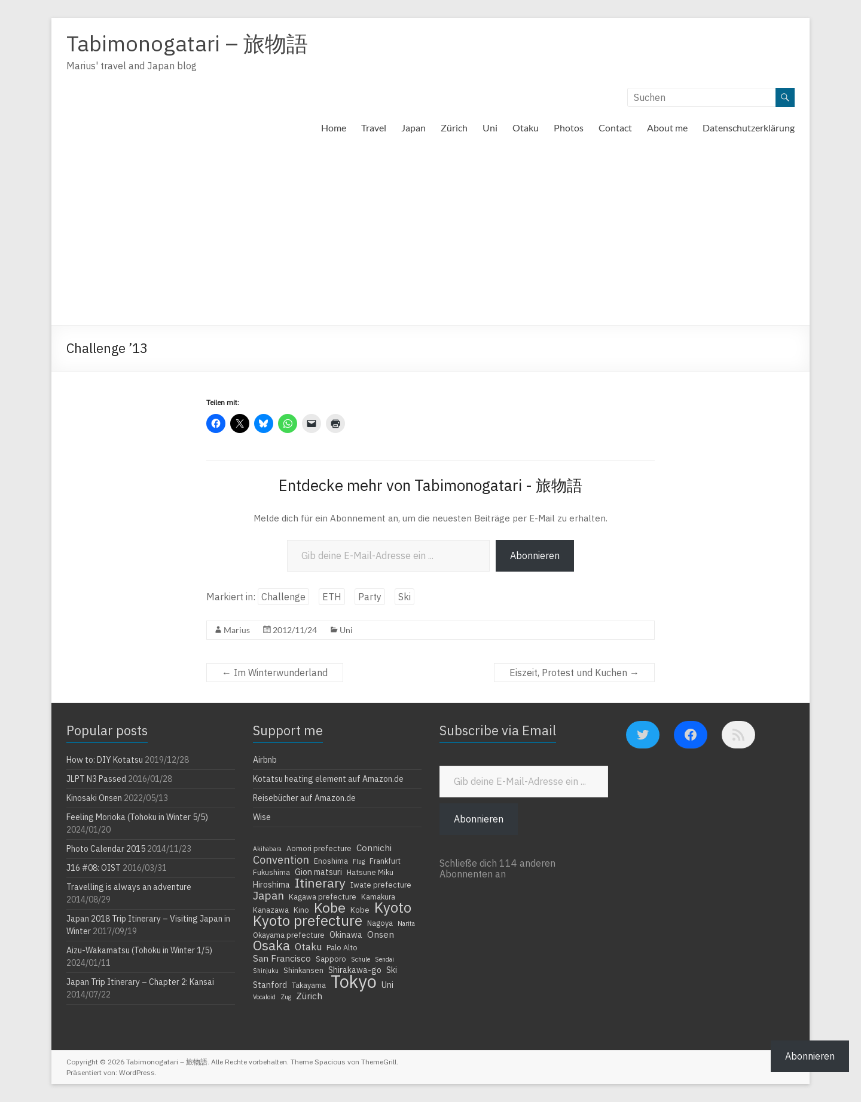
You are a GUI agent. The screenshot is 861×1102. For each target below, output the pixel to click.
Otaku (525, 127)
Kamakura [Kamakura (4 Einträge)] (378, 896)
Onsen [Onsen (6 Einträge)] (380, 934)
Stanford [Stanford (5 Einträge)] (270, 985)
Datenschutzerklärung (749, 127)
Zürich (454, 127)
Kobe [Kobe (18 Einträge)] (330, 907)
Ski (404, 597)
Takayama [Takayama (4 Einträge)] (309, 985)
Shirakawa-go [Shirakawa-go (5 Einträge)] (354, 970)
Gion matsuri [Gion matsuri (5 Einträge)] (318, 872)
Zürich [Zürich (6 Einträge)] (309, 995)
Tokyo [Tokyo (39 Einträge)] (354, 981)
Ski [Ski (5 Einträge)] (391, 970)
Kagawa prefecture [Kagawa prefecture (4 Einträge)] (322, 896)
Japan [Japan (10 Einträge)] (268, 895)
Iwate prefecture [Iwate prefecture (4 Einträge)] (380, 884)
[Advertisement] (430, 235)
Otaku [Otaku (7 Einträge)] (308, 946)
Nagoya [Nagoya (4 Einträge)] (380, 923)
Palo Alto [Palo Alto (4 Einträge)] (342, 947)
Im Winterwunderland (275, 673)
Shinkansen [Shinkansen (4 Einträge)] (303, 970)
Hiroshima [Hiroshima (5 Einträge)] (271, 884)
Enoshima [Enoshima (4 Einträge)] (331, 860)
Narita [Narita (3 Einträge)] (406, 923)
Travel (373, 127)
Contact (615, 127)
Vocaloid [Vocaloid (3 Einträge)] (264, 997)
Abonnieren (535, 555)
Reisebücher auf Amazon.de (304, 798)
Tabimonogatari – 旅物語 (187, 43)
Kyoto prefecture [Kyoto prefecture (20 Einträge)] (307, 920)
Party (369, 597)
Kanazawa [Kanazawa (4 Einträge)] (271, 909)
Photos (569, 127)
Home (333, 127)
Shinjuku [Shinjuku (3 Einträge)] (266, 970)
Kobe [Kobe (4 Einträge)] (360, 909)
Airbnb (265, 759)
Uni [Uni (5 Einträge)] (387, 985)
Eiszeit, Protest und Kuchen (574, 673)
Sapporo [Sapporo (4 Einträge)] (331, 958)
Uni (490, 127)
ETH (331, 597)
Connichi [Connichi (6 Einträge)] (374, 847)
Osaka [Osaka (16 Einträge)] (271, 945)
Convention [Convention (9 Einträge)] (281, 859)
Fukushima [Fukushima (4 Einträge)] (271, 872)
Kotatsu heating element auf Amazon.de (328, 778)
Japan (413, 127)
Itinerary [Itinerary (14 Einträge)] (320, 882)
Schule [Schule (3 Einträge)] (360, 959)
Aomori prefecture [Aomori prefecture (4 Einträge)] (319, 848)
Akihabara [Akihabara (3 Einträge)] (267, 849)
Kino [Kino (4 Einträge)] (301, 909)
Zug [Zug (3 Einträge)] (285, 997)
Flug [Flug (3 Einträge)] (359, 861)
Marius (237, 630)
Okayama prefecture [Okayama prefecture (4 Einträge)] (289, 935)
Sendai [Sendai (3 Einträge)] (384, 959)
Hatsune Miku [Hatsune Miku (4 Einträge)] (370, 872)
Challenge (283, 597)
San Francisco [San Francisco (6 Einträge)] (282, 958)
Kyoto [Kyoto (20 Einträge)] (392, 907)
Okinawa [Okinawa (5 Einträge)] (345, 934)
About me (667, 127)
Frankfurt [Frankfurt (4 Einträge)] (385, 860)
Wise (262, 817)
